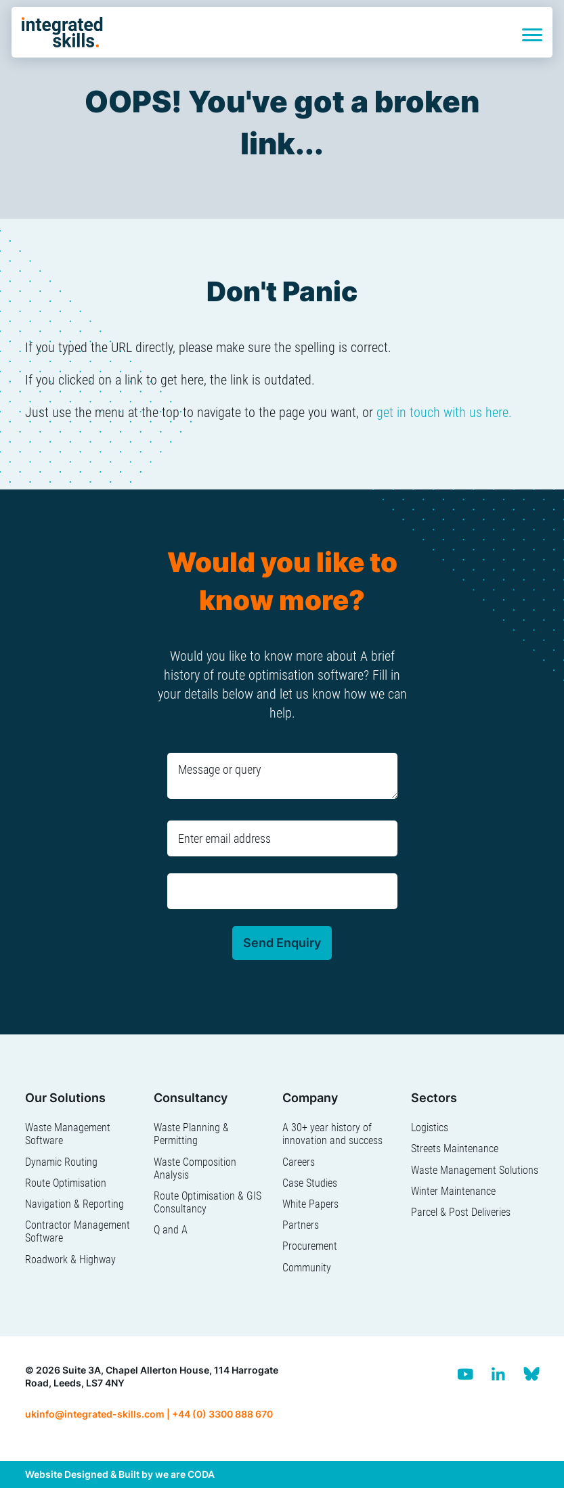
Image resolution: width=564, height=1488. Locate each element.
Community (306, 1267)
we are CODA (185, 1474)
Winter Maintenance (453, 1191)
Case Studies (309, 1183)
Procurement (309, 1246)
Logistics (429, 1127)
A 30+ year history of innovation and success (332, 1134)
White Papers (310, 1204)
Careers (298, 1162)
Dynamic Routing (61, 1162)
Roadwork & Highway (70, 1259)
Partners (300, 1225)
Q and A (171, 1229)
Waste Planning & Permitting (191, 1134)
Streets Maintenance (454, 1148)
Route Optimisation (65, 1183)
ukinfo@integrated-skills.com (95, 1414)
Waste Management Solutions (474, 1170)
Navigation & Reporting (74, 1204)
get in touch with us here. (444, 412)
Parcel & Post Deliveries (461, 1212)
